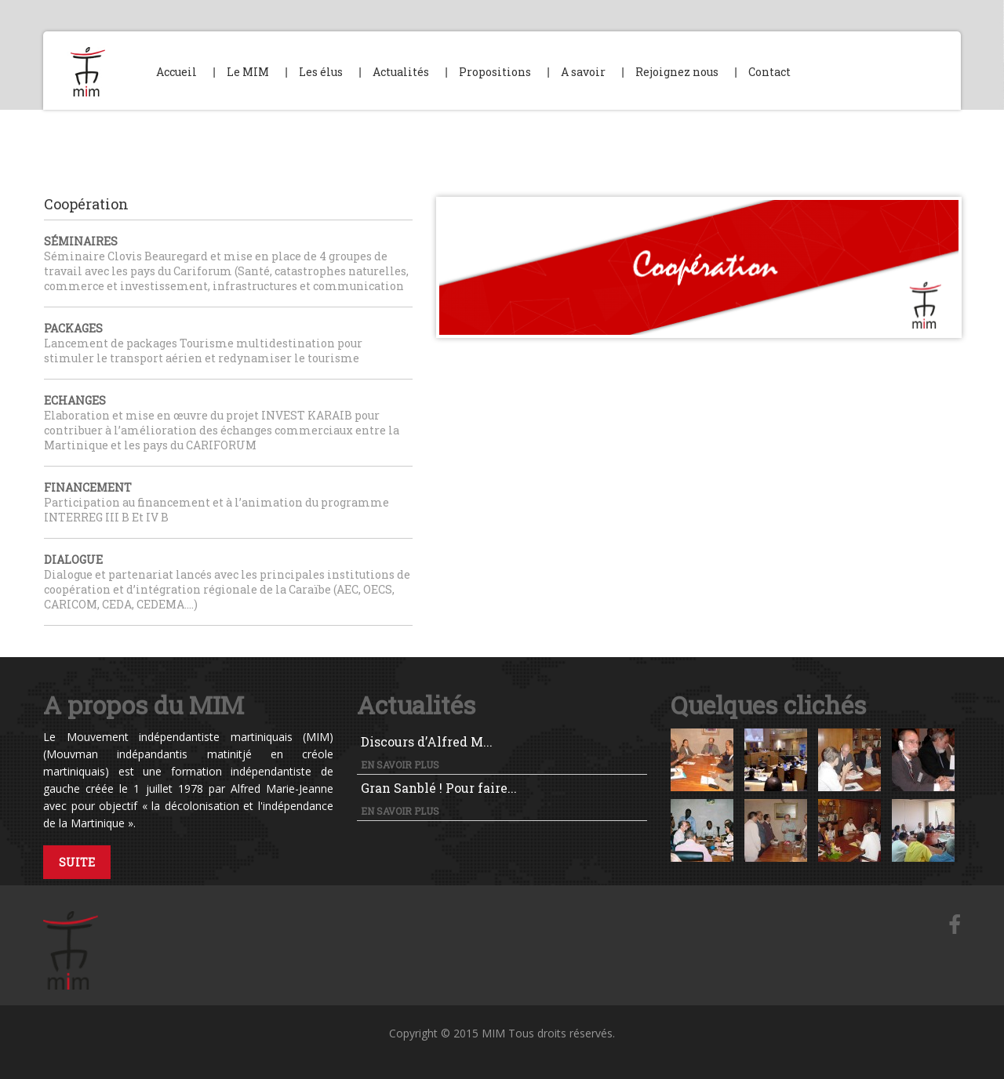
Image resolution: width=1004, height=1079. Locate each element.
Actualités (401, 71)
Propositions (495, 71)
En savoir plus (400, 764)
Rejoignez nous (676, 71)
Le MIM (248, 71)
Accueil (176, 71)
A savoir (583, 71)
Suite (77, 862)
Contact (769, 71)
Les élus (321, 71)
